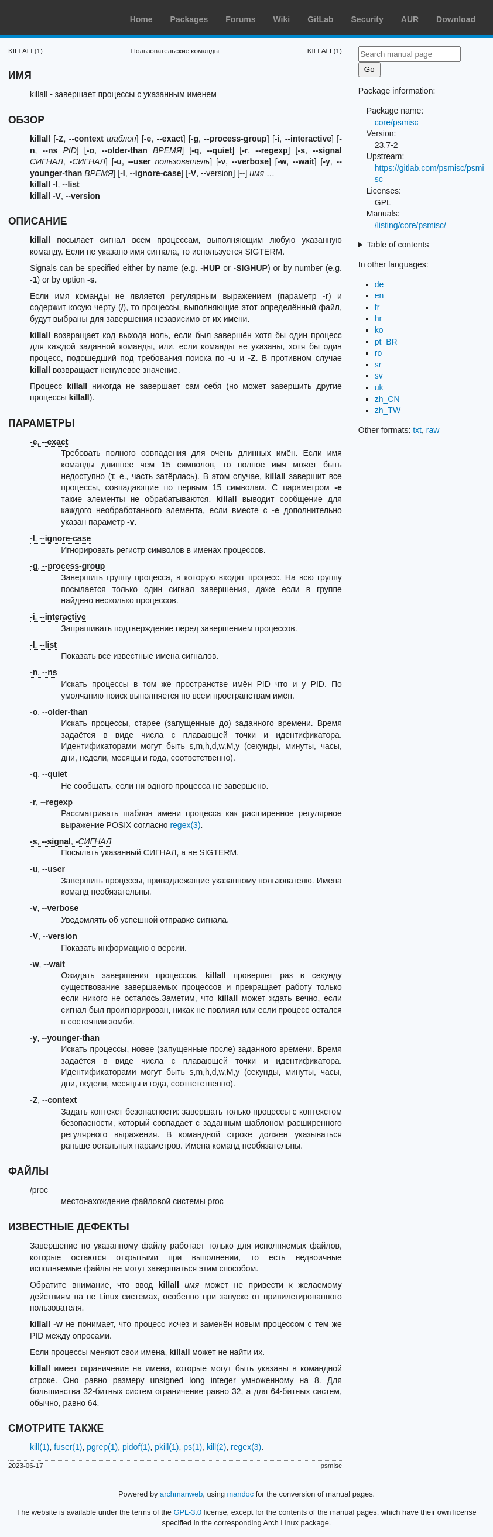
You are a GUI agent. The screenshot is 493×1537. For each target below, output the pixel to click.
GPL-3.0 (188, 1512)
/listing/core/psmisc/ (410, 225)
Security (367, 19)
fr (377, 307)
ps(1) (192, 1447)
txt (417, 430)
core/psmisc (397, 122)
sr (378, 364)
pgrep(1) (102, 1447)
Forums (240, 19)
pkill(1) (167, 1447)
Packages (189, 19)
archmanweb (181, 1494)
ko (379, 330)
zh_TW (387, 410)
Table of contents (398, 244)
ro (378, 352)
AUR (410, 19)
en (379, 295)
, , (70, 841)
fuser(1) (68, 1447)
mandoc (240, 1494)
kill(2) (216, 1447)
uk (379, 387)
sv (379, 375)
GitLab (320, 19)
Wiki (281, 19)
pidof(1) (136, 1447)
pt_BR (386, 341)
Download (455, 19)
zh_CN (387, 399)
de (379, 284)
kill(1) (39, 1447)
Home (141, 19)
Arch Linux (64, 17)
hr (378, 318)
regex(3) (185, 825)
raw (433, 430)
